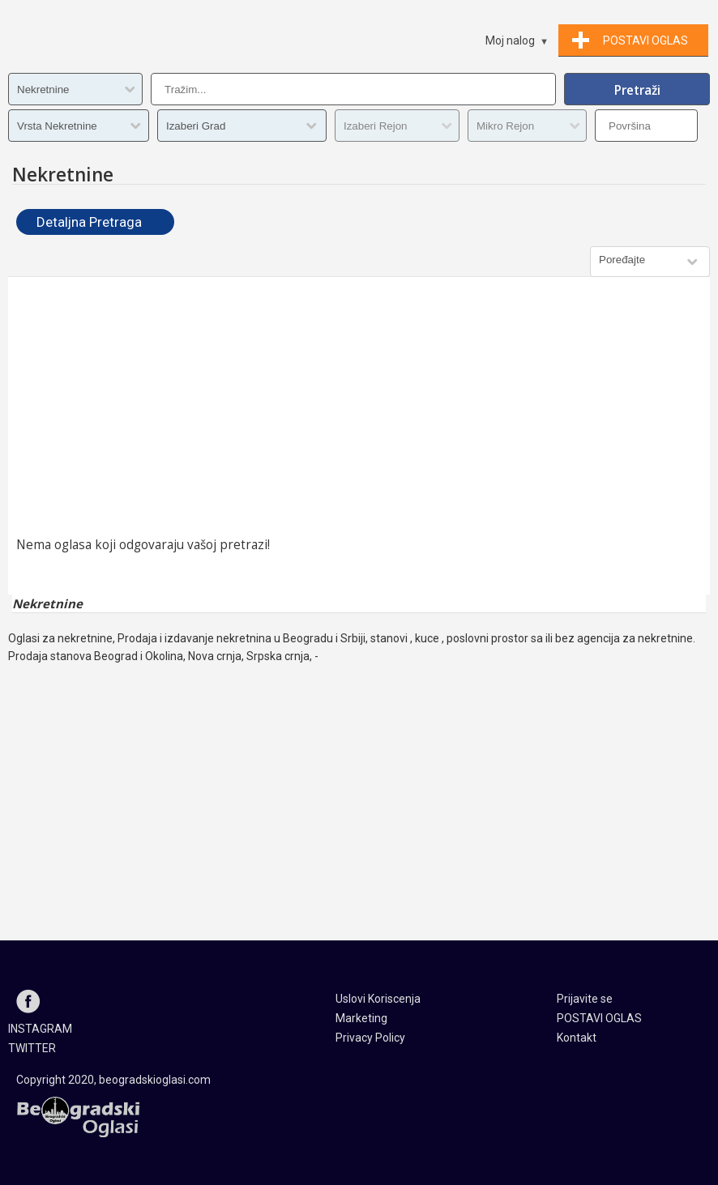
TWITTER (32, 1048)
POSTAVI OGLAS (599, 1018)
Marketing (361, 1018)
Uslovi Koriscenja (378, 998)
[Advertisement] (359, 406)
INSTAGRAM (40, 1028)
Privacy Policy (370, 1037)
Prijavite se (585, 998)
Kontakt (576, 1037)
